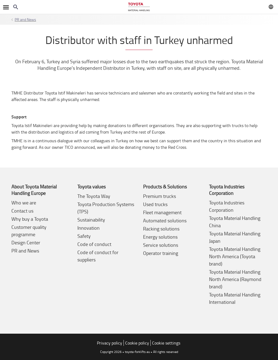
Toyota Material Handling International (234, 298)
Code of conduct (94, 244)
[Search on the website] (15, 7)
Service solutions (160, 245)
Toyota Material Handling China (234, 222)
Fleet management (162, 212)
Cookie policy (137, 343)
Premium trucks (159, 196)
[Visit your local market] (271, 7)
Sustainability (91, 219)
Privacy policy (109, 343)
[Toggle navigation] (5, 7)
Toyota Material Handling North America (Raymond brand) (235, 279)
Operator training (160, 253)
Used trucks (155, 204)
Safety (84, 236)
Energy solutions (160, 236)
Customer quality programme (28, 231)
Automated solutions (165, 220)
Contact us (22, 210)
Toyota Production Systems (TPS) (105, 208)
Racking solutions (161, 228)
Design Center (25, 242)
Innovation (88, 228)
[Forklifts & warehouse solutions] (139, 7)
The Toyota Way (93, 196)
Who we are (23, 202)
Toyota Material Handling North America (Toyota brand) (234, 256)
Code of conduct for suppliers (97, 256)
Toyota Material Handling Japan (234, 237)
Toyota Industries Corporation (226, 206)
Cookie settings (166, 343)
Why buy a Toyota (29, 219)
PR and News (25, 19)
